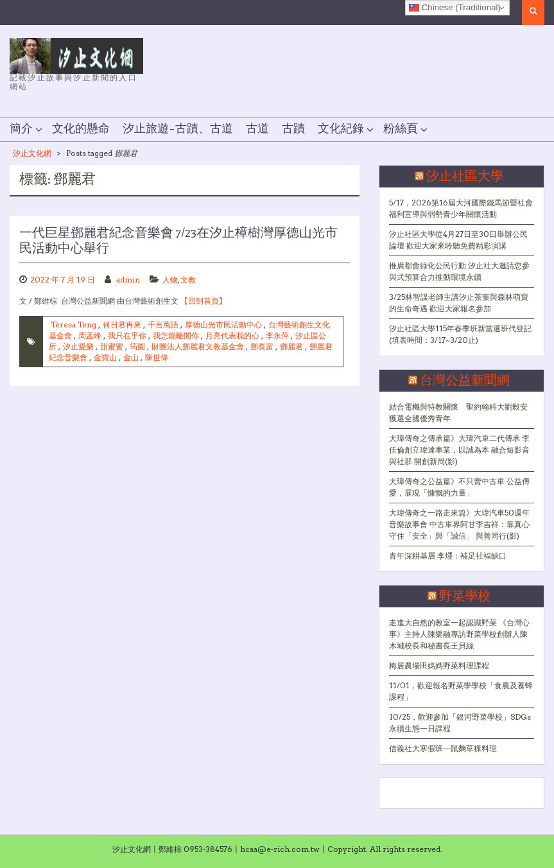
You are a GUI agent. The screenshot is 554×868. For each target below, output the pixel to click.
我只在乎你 (127, 335)
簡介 (21, 129)
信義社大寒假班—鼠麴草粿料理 (443, 748)
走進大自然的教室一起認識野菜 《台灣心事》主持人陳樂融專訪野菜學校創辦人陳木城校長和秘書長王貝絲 (459, 634)
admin (128, 279)
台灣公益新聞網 (465, 380)
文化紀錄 (341, 129)
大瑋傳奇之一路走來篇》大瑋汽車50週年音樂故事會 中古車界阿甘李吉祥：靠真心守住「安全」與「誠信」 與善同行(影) (459, 524)
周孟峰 (89, 335)
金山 (131, 357)
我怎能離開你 (176, 335)
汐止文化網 (32, 153)
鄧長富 (261, 346)
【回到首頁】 (203, 301)
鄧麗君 (291, 346)
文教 (188, 279)
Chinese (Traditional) (455, 8)
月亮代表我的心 (232, 335)
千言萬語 (163, 324)
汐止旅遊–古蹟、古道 (178, 129)
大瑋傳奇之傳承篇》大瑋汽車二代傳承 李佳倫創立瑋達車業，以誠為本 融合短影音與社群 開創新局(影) (459, 449)
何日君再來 (122, 324)
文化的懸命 (81, 129)
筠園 (137, 346)
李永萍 (277, 335)
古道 (257, 129)
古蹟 (293, 129)
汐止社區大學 (464, 176)
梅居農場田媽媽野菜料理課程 (439, 665)
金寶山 (105, 357)
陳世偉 (156, 357)
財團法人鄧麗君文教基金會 (197, 346)
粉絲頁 (400, 129)
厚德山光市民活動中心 (223, 324)
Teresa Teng (73, 324)
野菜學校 (464, 596)
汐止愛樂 (78, 346)
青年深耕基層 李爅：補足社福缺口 (447, 555)
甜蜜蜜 (111, 346)
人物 (170, 279)
